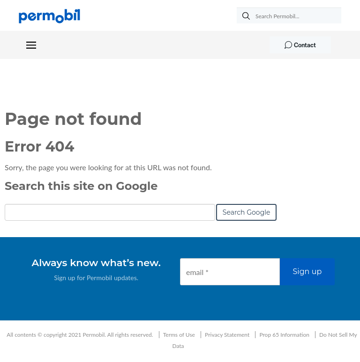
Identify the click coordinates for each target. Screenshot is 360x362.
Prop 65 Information (284, 334)
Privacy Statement (227, 334)
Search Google (246, 212)
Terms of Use (179, 334)
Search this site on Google (81, 186)
